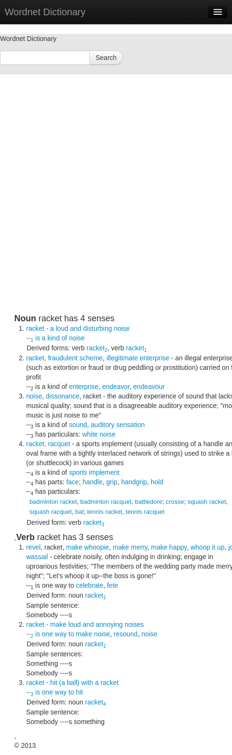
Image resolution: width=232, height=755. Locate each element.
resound (126, 634)
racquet (59, 444)
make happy (169, 547)
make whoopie (87, 547)
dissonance (62, 396)
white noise (99, 434)
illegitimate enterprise (137, 358)
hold (157, 482)
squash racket (206, 501)
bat (79, 511)
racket (97, 348)
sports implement (94, 472)
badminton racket (53, 501)
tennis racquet (145, 511)
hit (79, 692)
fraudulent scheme (75, 358)
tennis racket (104, 511)
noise (77, 338)
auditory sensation (118, 425)
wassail (37, 557)
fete (112, 585)
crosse (175, 501)
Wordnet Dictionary (45, 12)
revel (33, 547)
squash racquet (50, 511)
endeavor (116, 386)
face (72, 482)
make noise (93, 634)
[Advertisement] (109, 204)
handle (93, 482)
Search (106, 57)
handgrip (134, 482)
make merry (130, 547)
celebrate (90, 585)
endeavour (148, 386)
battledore (149, 501)
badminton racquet (106, 501)
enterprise (83, 386)
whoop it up (208, 547)
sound (78, 425)
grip (111, 482)
